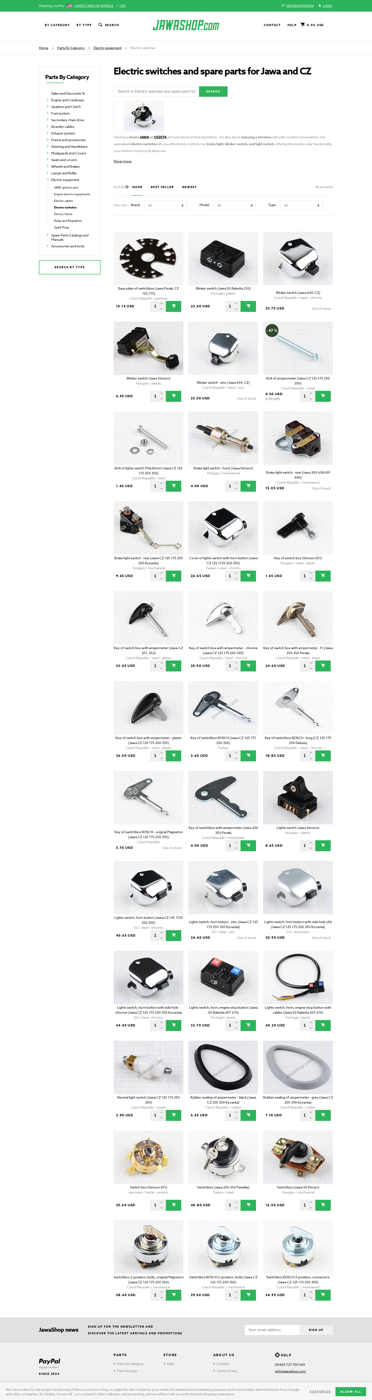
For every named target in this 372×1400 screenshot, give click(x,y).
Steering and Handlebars (69, 146)
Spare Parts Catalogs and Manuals (69, 237)
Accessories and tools (67, 246)
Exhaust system (63, 133)
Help (292, 25)
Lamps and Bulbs (64, 173)
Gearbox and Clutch (66, 106)
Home (43, 48)
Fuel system (60, 113)
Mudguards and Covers (68, 153)
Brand (135, 205)
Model (204, 205)
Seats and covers (64, 159)
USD (123, 6)
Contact (272, 25)
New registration (298, 6)
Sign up (316, 1330)
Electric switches (65, 207)
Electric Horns (63, 214)
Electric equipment (107, 48)
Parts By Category (71, 48)
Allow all (350, 1392)
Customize (320, 1392)
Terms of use (227, 1370)
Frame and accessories (68, 140)
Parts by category (130, 1363)
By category (57, 25)
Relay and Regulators (68, 221)
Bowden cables (62, 126)
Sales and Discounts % (68, 93)
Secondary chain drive (67, 120)
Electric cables (63, 201)
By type (84, 25)
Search (108, 25)
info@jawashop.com (290, 1371)
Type (272, 205)
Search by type (70, 267)
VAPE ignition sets (66, 187)
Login (325, 6)
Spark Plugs (61, 227)
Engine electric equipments (72, 194)
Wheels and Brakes (65, 166)
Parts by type (127, 1370)
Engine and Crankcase (67, 100)
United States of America (93, 6)
